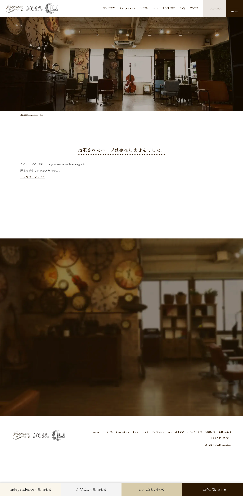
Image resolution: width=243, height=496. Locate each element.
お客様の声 (210, 432)
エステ (145, 432)
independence (128, 8)
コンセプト (108, 432)
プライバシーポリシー (220, 437)
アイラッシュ (158, 432)
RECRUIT (169, 8)
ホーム (96, 432)
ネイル (135, 432)
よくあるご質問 (194, 432)
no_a (155, 8)
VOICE (194, 8)
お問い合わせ (225, 432)
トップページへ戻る (32, 177)
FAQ (182, 8)
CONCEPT (109, 8)
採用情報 (179, 432)
